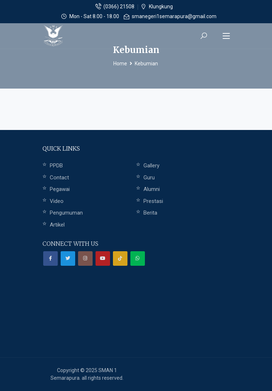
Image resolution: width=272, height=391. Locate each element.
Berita (150, 212)
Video (57, 201)
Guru (149, 177)
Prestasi (153, 201)
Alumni (151, 189)
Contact (59, 177)
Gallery (151, 165)
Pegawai (60, 189)
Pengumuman (66, 212)
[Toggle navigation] (226, 36)
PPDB (56, 165)
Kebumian (146, 63)
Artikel (57, 224)
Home (120, 63)
